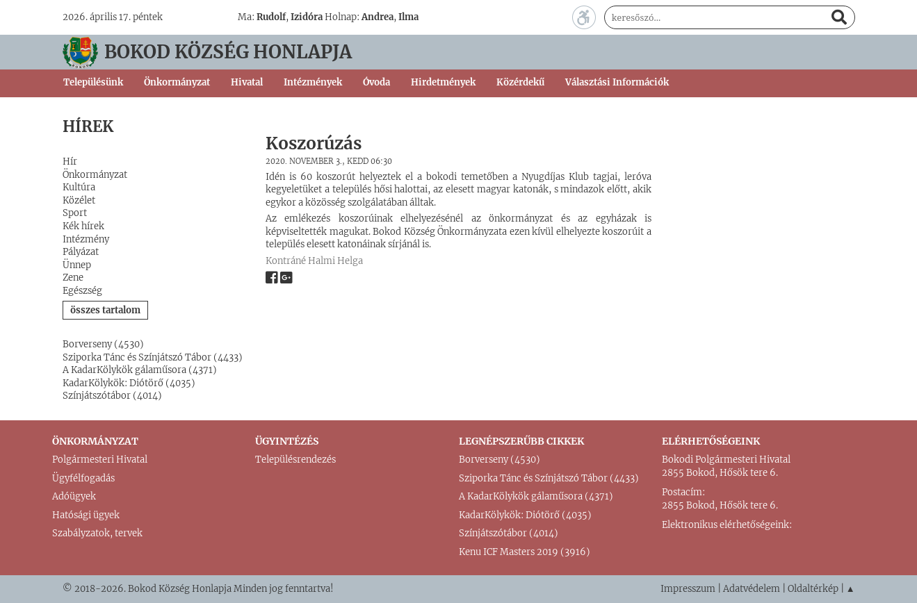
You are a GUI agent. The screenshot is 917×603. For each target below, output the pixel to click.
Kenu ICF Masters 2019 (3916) (524, 552)
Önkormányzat (95, 175)
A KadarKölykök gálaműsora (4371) (140, 370)
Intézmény (86, 239)
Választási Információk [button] (617, 82)
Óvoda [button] (376, 82)
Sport (75, 213)
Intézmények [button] (313, 82)
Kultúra (79, 187)
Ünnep (77, 265)
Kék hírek (83, 226)
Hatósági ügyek (86, 515)
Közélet (79, 200)
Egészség (82, 291)
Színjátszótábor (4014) (112, 396)
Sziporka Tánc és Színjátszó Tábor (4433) (153, 357)
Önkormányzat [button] (177, 82)
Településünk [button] (93, 82)
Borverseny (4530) (103, 344)
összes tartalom (105, 310)
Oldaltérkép (813, 589)
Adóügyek (74, 496)
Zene (73, 277)
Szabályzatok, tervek (97, 533)
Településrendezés (295, 459)
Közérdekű (520, 82)
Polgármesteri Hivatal (99, 459)
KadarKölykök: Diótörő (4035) (129, 383)
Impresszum (687, 589)
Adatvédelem (751, 589)
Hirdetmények (443, 82)
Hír (70, 161)
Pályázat (81, 252)
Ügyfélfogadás (83, 478)
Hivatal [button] (247, 82)
